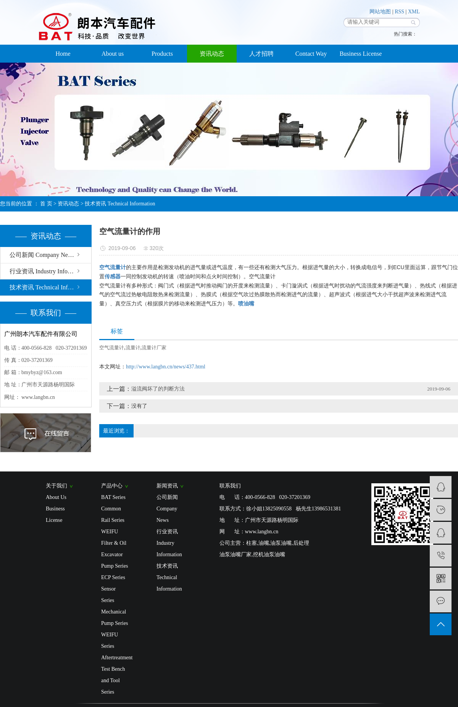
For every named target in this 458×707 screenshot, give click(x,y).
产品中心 (114, 486)
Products (162, 53)
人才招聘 (261, 53)
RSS (399, 12)
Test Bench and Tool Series (113, 680)
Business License (361, 53)
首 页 (46, 204)
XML (414, 12)
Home (62, 53)
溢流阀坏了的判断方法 (158, 389)
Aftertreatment (115, 657)
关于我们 (59, 486)
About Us (56, 497)
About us (113, 53)
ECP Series (113, 577)
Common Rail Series (112, 514)
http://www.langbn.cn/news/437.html (165, 367)
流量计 (133, 347)
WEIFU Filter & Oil (113, 537)
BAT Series (113, 497)
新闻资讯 (170, 486)
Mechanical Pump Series (114, 617)
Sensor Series (108, 594)
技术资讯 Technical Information (120, 204)
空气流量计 (111, 347)
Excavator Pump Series (114, 560)
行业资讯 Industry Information (48, 271)
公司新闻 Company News (42, 255)
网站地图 (380, 12)
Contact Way (311, 53)
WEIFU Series (109, 640)
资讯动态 (212, 53)
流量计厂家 (154, 347)
